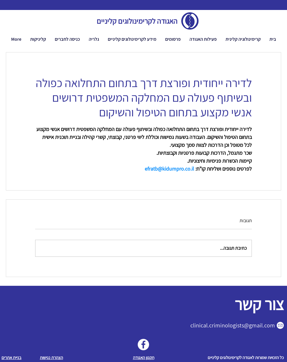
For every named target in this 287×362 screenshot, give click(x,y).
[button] (203, 39)
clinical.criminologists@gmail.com (232, 325)
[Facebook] (143, 344)
